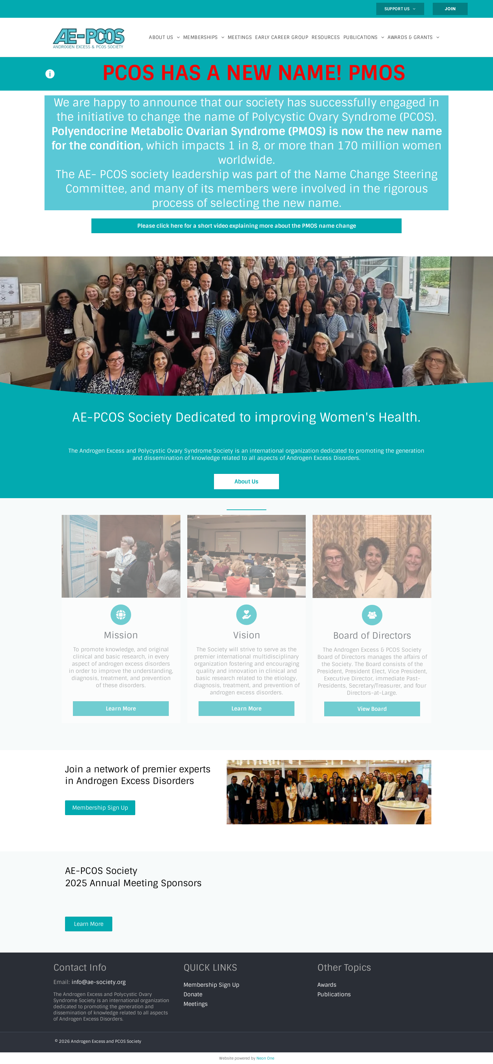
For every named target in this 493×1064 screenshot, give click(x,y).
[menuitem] (400, 9)
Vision (246, 635)
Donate (193, 994)
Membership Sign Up (211, 984)
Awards (327, 984)
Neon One (265, 1058)
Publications (334, 994)
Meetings (196, 1004)
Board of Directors (372, 635)
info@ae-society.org (99, 982)
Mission (121, 635)
